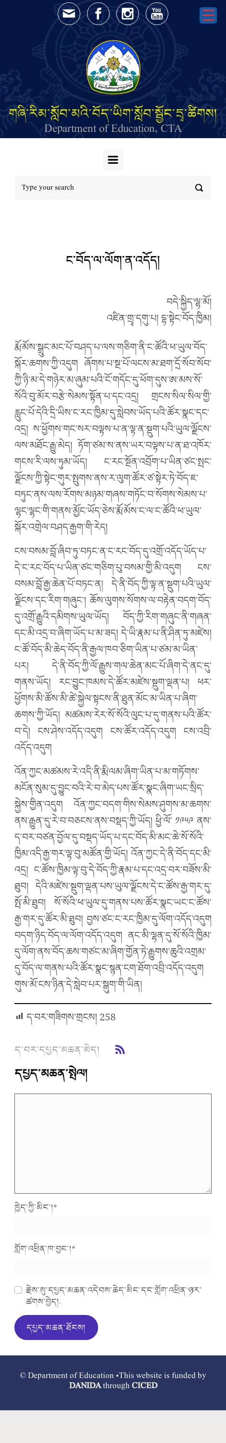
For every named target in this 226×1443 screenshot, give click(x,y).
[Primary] (113, 160)
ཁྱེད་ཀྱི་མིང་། (35, 1207)
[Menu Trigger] (208, 15)
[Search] (113, 188)
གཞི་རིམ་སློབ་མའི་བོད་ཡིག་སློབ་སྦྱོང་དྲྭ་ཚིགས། (113, 113)
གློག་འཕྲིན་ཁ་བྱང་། (44, 1248)
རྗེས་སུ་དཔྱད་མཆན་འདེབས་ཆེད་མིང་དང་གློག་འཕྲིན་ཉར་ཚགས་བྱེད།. (114, 1295)
